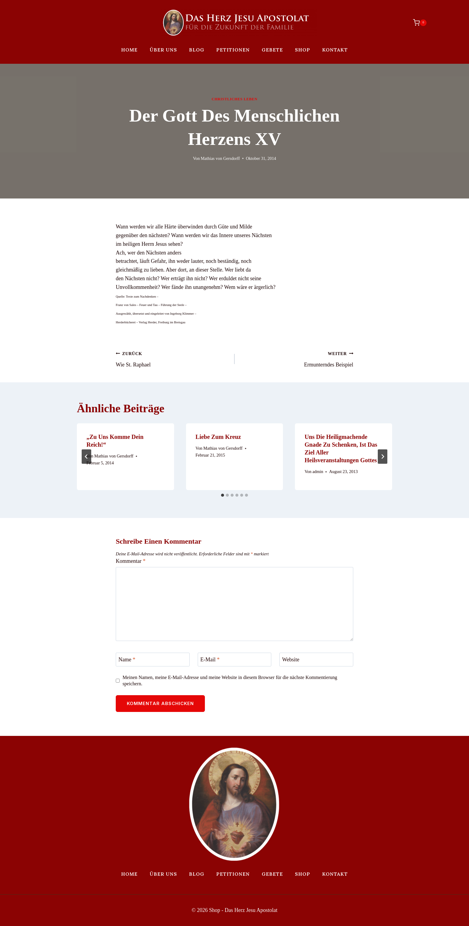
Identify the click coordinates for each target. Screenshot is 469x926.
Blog (196, 50)
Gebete (272, 50)
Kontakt (335, 50)
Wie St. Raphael (172, 358)
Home (129, 50)
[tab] (222, 495)
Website (290, 660)
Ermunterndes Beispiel (296, 358)
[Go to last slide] (86, 456)
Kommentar (130, 561)
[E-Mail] (235, 659)
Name (126, 660)
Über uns (163, 50)
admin (317, 471)
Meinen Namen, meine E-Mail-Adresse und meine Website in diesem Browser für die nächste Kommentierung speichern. (230, 680)
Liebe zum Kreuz (218, 437)
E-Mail (210, 660)
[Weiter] (382, 456)
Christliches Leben (234, 99)
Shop (302, 50)
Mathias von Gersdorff (220, 158)
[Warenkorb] (417, 22)
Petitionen (233, 50)
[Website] (316, 659)
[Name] (153, 659)
